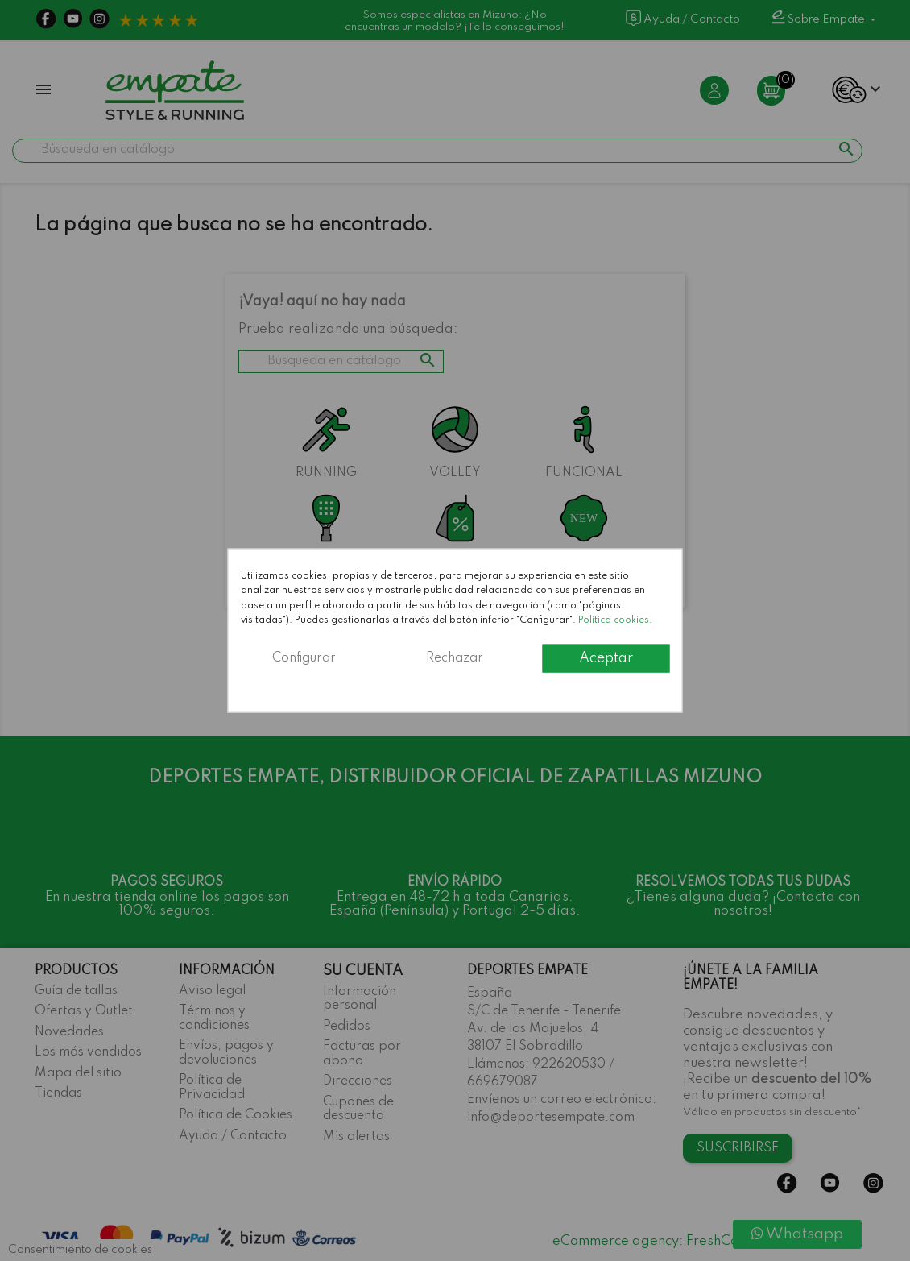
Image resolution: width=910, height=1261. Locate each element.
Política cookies (613, 620)
